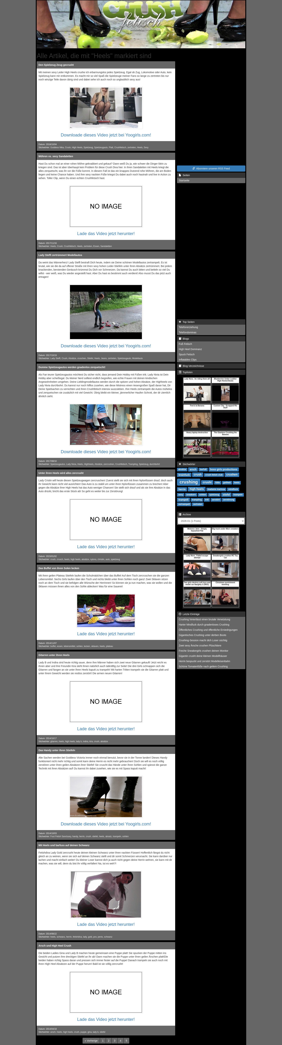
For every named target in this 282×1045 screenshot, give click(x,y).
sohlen (79, 646)
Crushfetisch (120, 147)
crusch (60, 559)
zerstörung (228, 499)
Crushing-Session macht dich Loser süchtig (203, 640)
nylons (93, 559)
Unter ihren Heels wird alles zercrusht (61, 473)
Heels (139, 147)
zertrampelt (184, 504)
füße (217, 482)
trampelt (183, 499)
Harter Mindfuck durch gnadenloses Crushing (204, 624)
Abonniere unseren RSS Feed (211, 168)
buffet (53, 646)
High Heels (77, 147)
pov (95, 937)
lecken (87, 646)
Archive (185, 514)
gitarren (54, 741)
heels (66, 559)
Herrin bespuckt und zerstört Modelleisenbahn (204, 661)
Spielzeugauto (101, 147)
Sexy (146, 147)
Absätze (72, 358)
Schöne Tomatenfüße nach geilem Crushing (203, 666)
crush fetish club (214, 475)
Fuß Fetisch (185, 344)
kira (91, 741)
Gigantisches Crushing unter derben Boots (202, 635)
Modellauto (137, 358)
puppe (83, 1032)
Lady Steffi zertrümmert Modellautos (60, 255)
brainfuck (184, 474)
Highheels (89, 464)
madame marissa (216, 489)
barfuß (203, 469)
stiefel (95, 836)
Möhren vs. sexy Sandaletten (55, 156)
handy (75, 836)
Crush (68, 147)
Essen (96, 246)
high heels (75, 559)
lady (85, 937)
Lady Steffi (55, 358)
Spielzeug (88, 147)
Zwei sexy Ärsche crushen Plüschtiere (200, 645)
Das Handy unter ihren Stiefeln (56, 750)
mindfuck (233, 489)
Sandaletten (106, 246)
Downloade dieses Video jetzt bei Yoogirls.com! (106, 134)
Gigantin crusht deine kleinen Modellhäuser (203, 656)
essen (60, 646)
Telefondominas (187, 332)
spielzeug (115, 559)
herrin (82, 836)
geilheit (227, 482)
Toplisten (186, 372)
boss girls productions (223, 469)
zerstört (216, 499)
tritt (207, 499)
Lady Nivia (71, 464)
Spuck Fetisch (187, 354)
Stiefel (90, 358)
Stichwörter (187, 464)
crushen (231, 474)
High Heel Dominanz (190, 349)
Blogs (184, 338)
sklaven (94, 646)
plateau (109, 646)
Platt (111, 147)
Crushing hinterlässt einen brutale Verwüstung (204, 619)
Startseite (184, 180)
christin (101, 559)
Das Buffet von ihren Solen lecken (58, 568)
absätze (85, 559)
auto (108, 559)
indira (85, 741)
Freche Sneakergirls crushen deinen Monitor (203, 650)
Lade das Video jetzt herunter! (106, 233)
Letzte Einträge (189, 614)
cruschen (81, 358)
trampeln (117, 836)
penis (100, 937)
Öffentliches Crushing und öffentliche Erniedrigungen (208, 629)
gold (90, 937)
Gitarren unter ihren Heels (54, 655)
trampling (197, 499)
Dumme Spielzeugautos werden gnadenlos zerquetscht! (71, 367)
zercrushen (109, 464)
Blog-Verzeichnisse (191, 365)
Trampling (133, 464)
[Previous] (91, 1041)
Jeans (104, 358)
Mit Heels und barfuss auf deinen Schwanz (63, 845)
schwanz (61, 937)
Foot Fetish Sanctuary (60, 836)
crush (53, 559)
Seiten (184, 175)
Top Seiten (187, 322)
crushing (188, 481)
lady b (79, 741)
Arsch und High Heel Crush (54, 945)
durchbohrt (154, 464)
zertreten (131, 147)
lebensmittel (69, 646)
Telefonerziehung (188, 327)
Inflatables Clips (188, 359)
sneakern (191, 494)
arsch (53, 1032)
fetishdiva (77, 937)
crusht (207, 482)
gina (90, 1032)
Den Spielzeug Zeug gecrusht (56, 64)
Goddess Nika (57, 147)
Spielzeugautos (57, 464)
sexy (180, 494)
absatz (108, 836)
